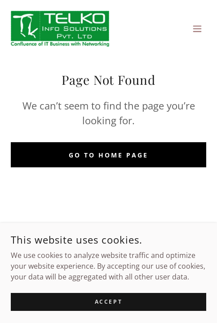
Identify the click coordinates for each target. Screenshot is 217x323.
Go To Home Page (108, 155)
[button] (197, 29)
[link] (60, 29)
